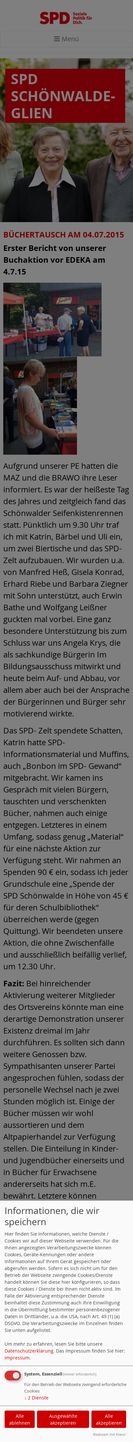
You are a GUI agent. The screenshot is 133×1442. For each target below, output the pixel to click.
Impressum (17, 1358)
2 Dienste (36, 1398)
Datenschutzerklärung (29, 1351)
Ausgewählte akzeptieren (63, 1419)
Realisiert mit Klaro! (109, 1434)
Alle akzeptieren (109, 1419)
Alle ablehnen (19, 1419)
